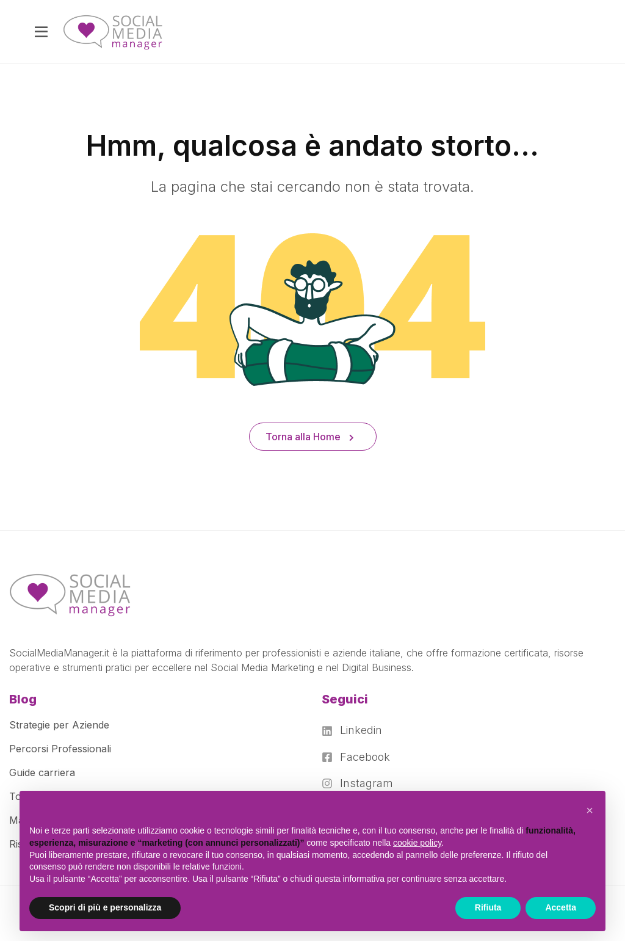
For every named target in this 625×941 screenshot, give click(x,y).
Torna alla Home (310, 437)
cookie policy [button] (417, 843)
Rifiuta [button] (488, 907)
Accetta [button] (560, 907)
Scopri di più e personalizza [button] (105, 907)
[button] (589, 810)
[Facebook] (357, 757)
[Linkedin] (357, 730)
